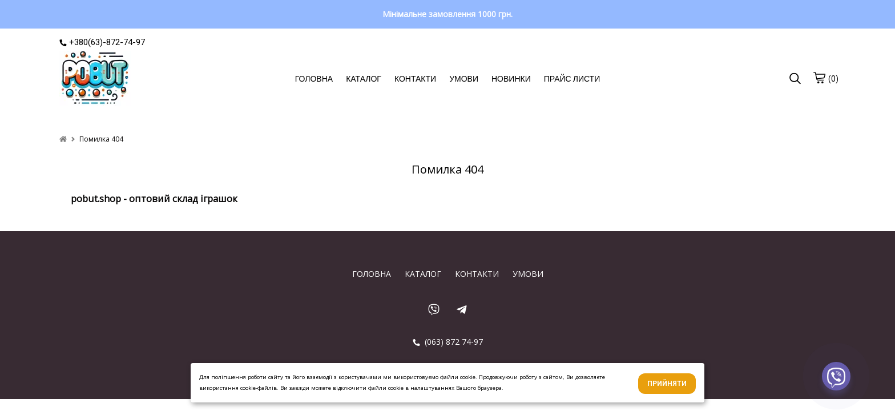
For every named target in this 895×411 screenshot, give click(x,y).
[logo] (95, 79)
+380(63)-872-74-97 (102, 42)
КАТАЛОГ (363, 78)
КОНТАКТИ (415, 78)
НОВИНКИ (511, 78)
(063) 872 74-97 (448, 341)
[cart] (819, 77)
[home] (63, 139)
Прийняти (667, 384)
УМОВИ (463, 78)
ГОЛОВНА (314, 78)
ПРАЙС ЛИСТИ (572, 78)
